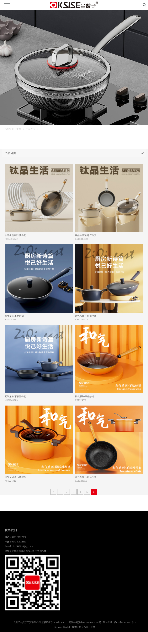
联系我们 (11, 530)
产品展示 (30, 129)
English (66, 627)
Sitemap (57, 627)
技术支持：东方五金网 (83, 627)
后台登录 (107, 622)
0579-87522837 (19, 537)
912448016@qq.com (23, 546)
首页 (18, 129)
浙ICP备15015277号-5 (125, 622)
